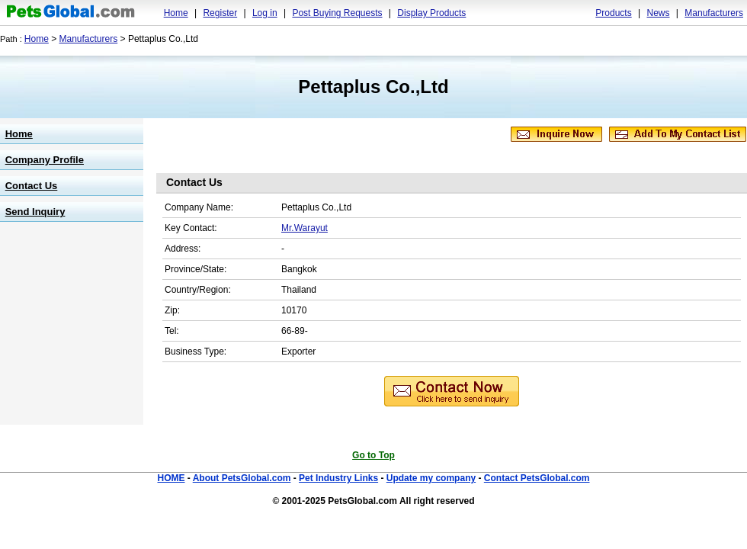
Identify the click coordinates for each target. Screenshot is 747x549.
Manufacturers (713, 13)
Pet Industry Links (338, 478)
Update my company (431, 478)
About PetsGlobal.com (242, 478)
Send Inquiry (35, 211)
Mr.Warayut (304, 228)
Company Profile (44, 159)
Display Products (431, 13)
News (657, 13)
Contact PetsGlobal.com (537, 478)
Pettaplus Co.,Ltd (373, 86)
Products (613, 13)
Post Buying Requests (337, 13)
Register (220, 13)
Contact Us (31, 185)
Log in (264, 13)
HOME (170, 478)
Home (176, 13)
